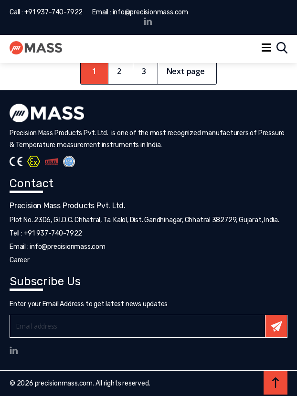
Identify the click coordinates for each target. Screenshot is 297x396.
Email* (148, 326)
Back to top (275, 383)
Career (20, 260)
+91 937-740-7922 (53, 12)
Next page (186, 71)
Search (281, 48)
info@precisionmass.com (150, 12)
